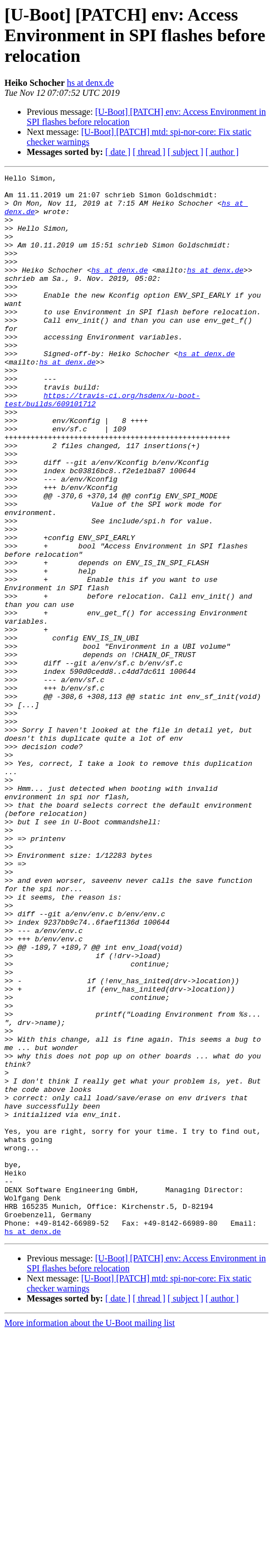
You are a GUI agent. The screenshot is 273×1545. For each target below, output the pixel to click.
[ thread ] (149, 152)
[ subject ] (185, 152)
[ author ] (222, 152)
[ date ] (117, 152)
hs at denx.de (90, 83)
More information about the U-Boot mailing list (89, 1535)
